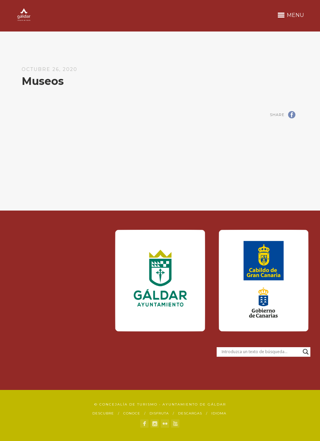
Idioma (218, 413)
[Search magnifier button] (305, 351)
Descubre (103, 413)
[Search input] (260, 351)
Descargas (190, 413)
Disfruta (159, 413)
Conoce (131, 413)
